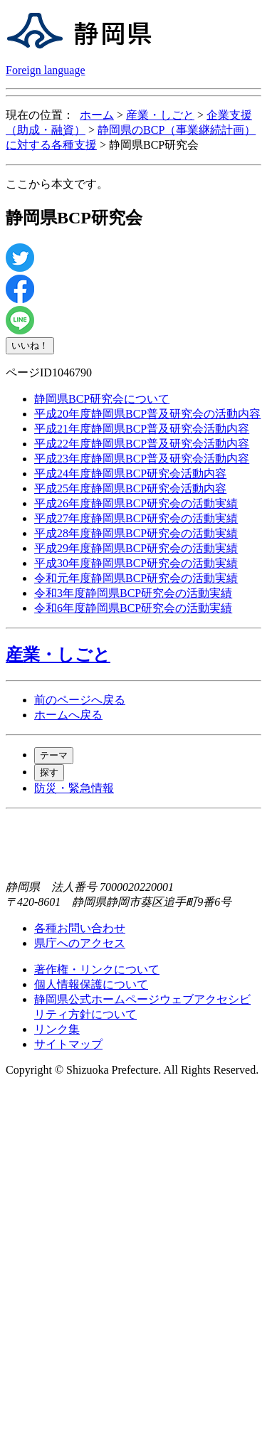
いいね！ (29, 345)
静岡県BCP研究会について (101, 399)
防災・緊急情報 (74, 788)
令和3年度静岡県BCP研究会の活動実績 (133, 593)
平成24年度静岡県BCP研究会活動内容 (130, 473)
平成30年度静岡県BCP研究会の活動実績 (136, 563)
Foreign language (45, 70)
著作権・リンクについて (96, 969)
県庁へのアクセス (79, 943)
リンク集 (57, 1029)
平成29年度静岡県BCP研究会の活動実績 (136, 548)
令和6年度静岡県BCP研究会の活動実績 (133, 608)
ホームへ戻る (68, 715)
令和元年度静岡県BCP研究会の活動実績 (136, 578)
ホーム (97, 115)
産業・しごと (160, 115)
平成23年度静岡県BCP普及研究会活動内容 (141, 459)
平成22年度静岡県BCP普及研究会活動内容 (141, 444)
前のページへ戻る (79, 700)
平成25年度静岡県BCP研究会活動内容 (130, 488)
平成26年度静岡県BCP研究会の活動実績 (136, 503)
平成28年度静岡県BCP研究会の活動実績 (136, 533)
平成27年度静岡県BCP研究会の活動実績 (136, 518)
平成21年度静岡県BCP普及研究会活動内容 (141, 429)
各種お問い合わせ (79, 928)
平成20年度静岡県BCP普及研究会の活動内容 (147, 414)
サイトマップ (68, 1044)
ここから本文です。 (57, 184)
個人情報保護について (91, 984)
